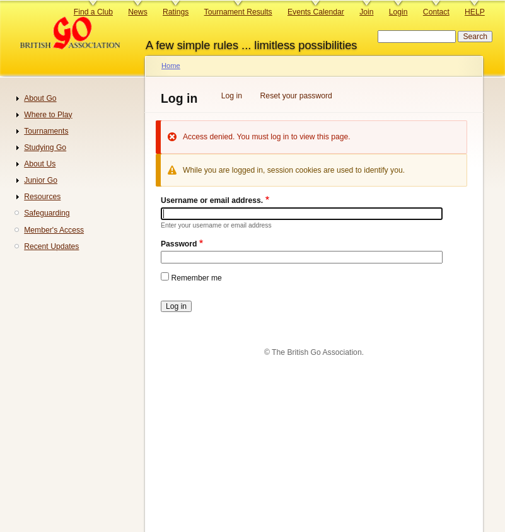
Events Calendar (315, 12)
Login (398, 12)
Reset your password (296, 95)
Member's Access (54, 230)
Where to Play (48, 114)
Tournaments (46, 131)
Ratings (176, 12)
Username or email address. (212, 200)
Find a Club (93, 12)
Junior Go (40, 180)
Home (170, 65)
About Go (40, 98)
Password (179, 244)
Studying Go (45, 147)
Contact (436, 12)
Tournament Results (238, 12)
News (137, 12)
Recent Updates (51, 246)
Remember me (196, 278)
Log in (231, 95)
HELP (475, 12)
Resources (42, 196)
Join (366, 12)
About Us (39, 163)
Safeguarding (46, 213)
